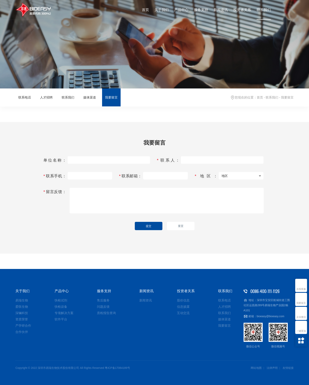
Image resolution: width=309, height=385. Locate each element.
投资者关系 (242, 10)
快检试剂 (61, 300)
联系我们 (264, 10)
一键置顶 (301, 331)
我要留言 (301, 303)
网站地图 (256, 367)
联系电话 (24, 97)
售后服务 (103, 300)
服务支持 (201, 10)
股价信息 (183, 300)
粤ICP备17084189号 (117, 367)
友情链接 (288, 367)
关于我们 (161, 10)
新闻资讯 (221, 10)
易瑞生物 (21, 300)
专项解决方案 (64, 313)
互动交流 (183, 313)
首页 (145, 10)
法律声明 (272, 367)
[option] (154, 44)
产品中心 (181, 10)
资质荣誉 (21, 319)
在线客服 (301, 289)
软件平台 (61, 319)
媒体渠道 (89, 97)
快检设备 (61, 306)
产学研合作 (23, 325)
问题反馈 (103, 306)
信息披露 (183, 306)
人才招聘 (46, 97)
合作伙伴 (21, 332)
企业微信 (301, 317)
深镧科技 (21, 313)
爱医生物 (21, 306)
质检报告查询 (106, 313)
